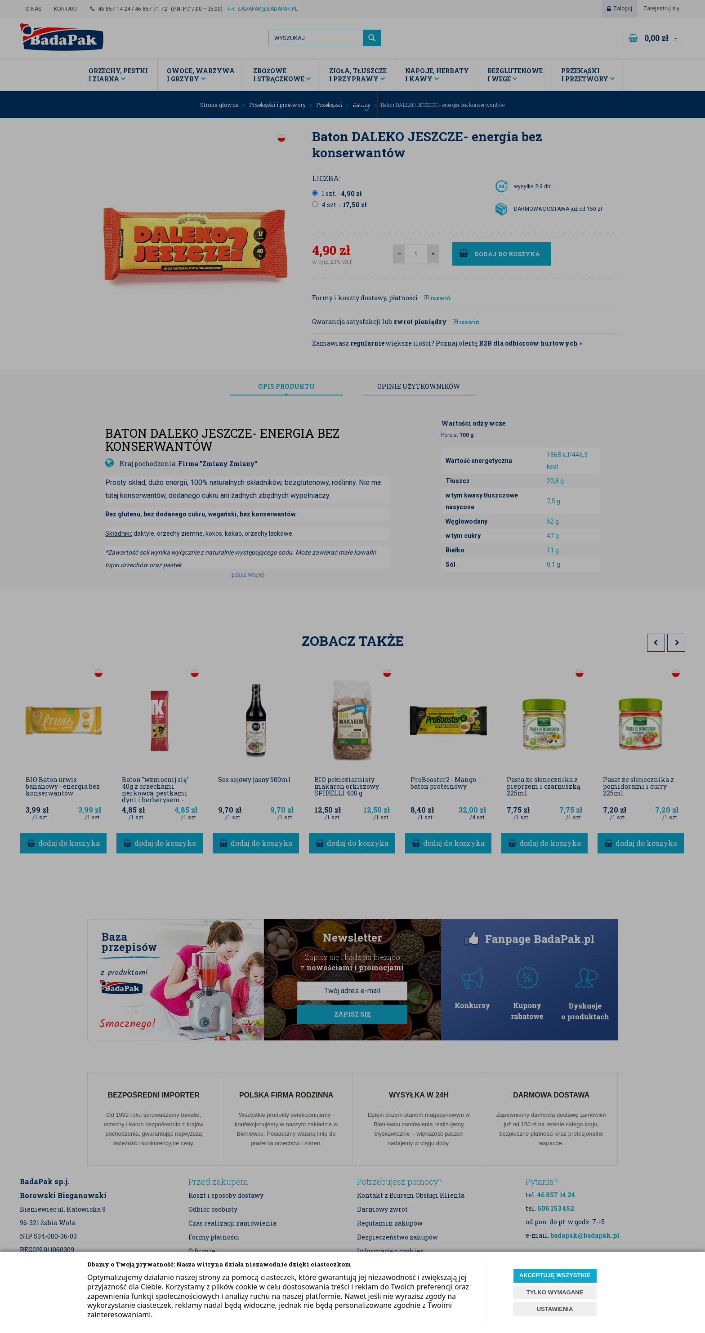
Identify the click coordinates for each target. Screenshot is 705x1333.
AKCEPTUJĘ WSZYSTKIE (554, 1275)
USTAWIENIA (555, 1309)
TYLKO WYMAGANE (555, 1292)
